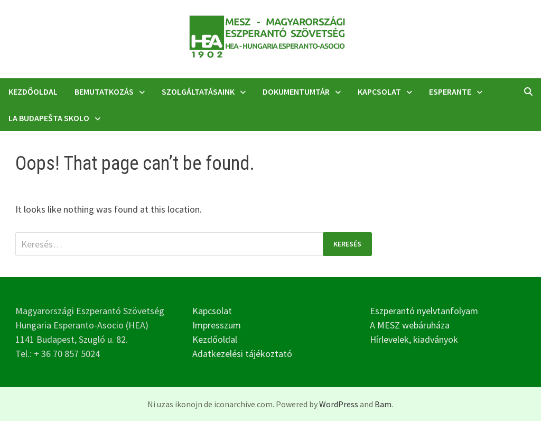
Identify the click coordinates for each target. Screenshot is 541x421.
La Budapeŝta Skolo (48, 118)
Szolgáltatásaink (198, 91)
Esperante (450, 91)
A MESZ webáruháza (410, 325)
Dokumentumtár (296, 91)
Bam (383, 404)
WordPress (338, 404)
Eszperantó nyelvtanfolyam (424, 311)
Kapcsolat (379, 91)
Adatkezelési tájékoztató (242, 353)
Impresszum (216, 325)
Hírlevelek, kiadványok (414, 339)
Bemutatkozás (104, 91)
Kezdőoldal (33, 91)
